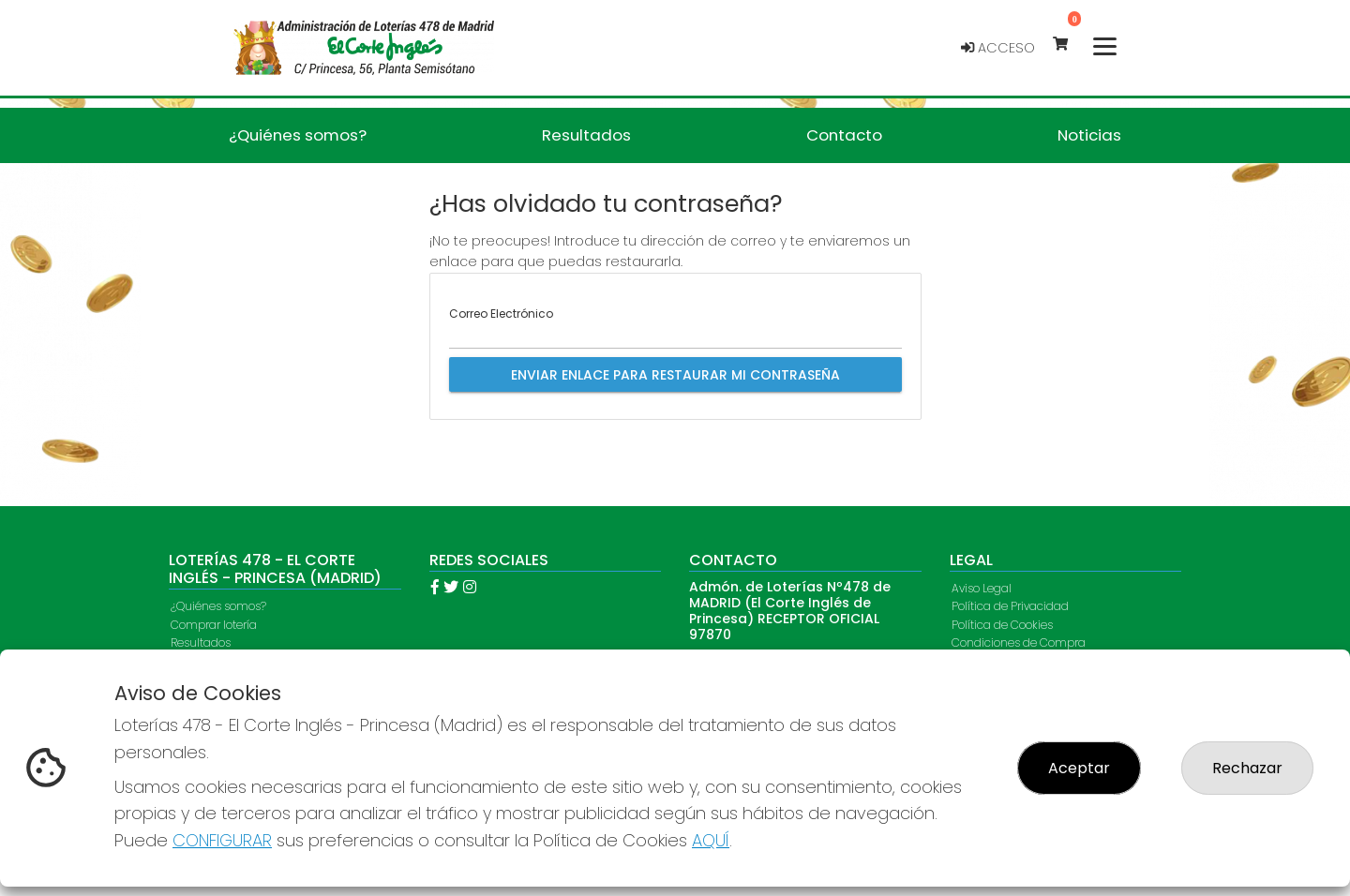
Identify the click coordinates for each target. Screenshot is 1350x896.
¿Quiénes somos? (218, 606)
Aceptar (1079, 768)
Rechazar (1247, 768)
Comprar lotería (214, 625)
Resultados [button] (586, 135)
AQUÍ (710, 840)
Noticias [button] (1089, 135)
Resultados (201, 642)
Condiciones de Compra (1019, 642)
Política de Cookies (1002, 625)
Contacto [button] (844, 135)
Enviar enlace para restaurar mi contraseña (675, 375)
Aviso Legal (982, 588)
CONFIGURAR (222, 840)
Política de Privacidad (1010, 606)
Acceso (998, 47)
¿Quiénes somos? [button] (298, 135)
